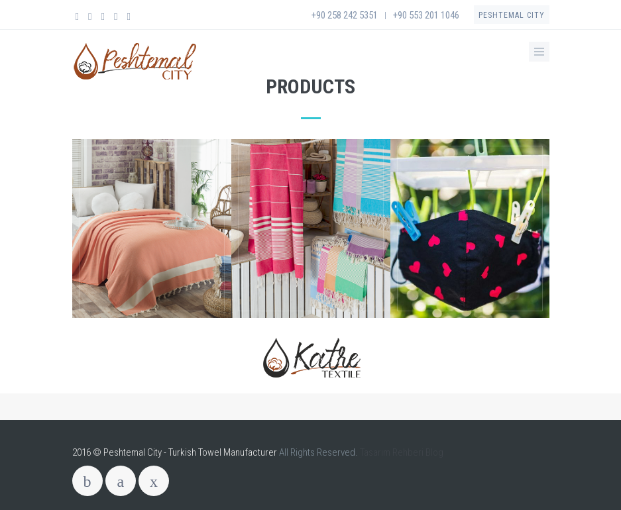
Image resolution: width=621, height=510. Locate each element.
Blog (434, 452)
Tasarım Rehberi (391, 452)
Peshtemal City (512, 15)
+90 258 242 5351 (344, 15)
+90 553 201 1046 (426, 15)
